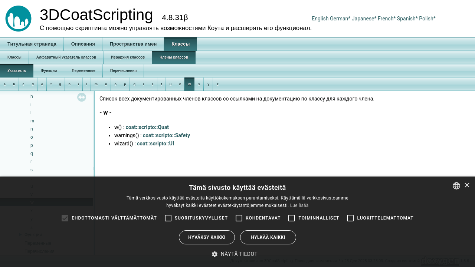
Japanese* (365, 19)
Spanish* (407, 19)
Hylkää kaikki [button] (268, 237)
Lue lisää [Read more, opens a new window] (299, 205)
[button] (237, 254)
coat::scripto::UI (155, 143)
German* (341, 19)
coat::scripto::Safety (166, 135)
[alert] (237, 222)
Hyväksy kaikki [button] (206, 237)
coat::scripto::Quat (147, 127)
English (320, 19)
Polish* (427, 19)
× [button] (466, 185)
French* (387, 19)
